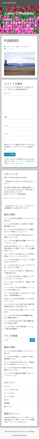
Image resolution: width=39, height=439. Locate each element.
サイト (6, 134)
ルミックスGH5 (9, 393)
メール (6, 125)
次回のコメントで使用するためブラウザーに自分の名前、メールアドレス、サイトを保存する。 (19, 147)
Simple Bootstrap (24, 431)
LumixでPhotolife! (9, 3)
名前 (6, 117)
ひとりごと (7, 386)
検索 (32, 339)
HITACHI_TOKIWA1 (22, 46)
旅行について (8, 407)
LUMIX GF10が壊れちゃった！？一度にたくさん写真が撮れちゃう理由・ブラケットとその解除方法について (19, 248)
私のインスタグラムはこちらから (15, 198)
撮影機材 (7, 403)
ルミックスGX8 (9, 396)
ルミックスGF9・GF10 (11, 390)
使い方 (6, 400)
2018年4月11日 (9, 46)
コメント (7, 93)
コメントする (9, 49)
